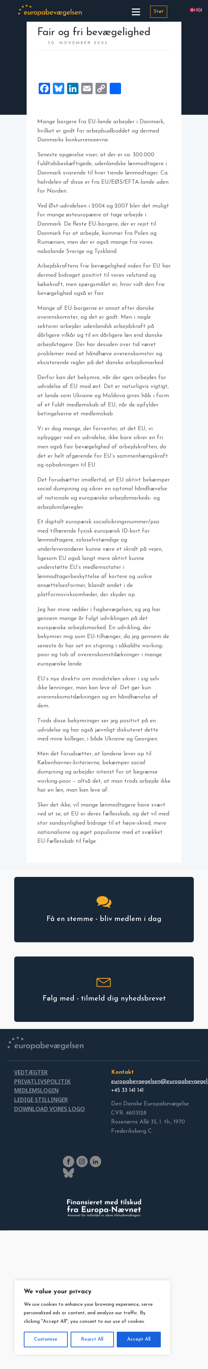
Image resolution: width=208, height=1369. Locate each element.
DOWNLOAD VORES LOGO (49, 1109)
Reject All (92, 1339)
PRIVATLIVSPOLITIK (42, 1081)
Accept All (138, 1339)
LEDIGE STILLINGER (41, 1100)
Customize (46, 1339)
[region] (92, 1317)
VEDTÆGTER (31, 1072)
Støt (159, 11)
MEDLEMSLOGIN (36, 1090)
